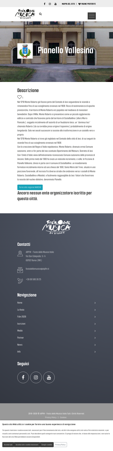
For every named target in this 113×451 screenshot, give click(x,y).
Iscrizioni (56, 323)
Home (56, 302)
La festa (56, 310)
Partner (56, 337)
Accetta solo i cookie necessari (27, 444)
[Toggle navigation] (92, 16)
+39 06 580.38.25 (33, 279)
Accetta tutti (8, 444)
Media (56, 330)
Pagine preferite (88, 3)
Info (56, 351)
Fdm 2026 (56, 316)
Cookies (63, 417)
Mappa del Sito (68, 3)
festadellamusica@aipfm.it (37, 269)
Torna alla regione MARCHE (30, 187)
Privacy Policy (50, 417)
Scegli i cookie (47, 444)
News (56, 344)
